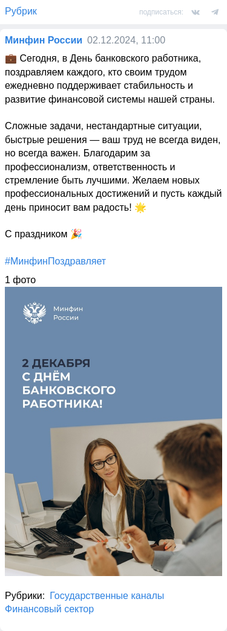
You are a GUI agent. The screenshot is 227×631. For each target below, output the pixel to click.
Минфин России (43, 40)
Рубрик (21, 11)
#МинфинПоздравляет (55, 261)
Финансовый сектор (49, 609)
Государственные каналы (107, 596)
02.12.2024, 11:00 (126, 40)
